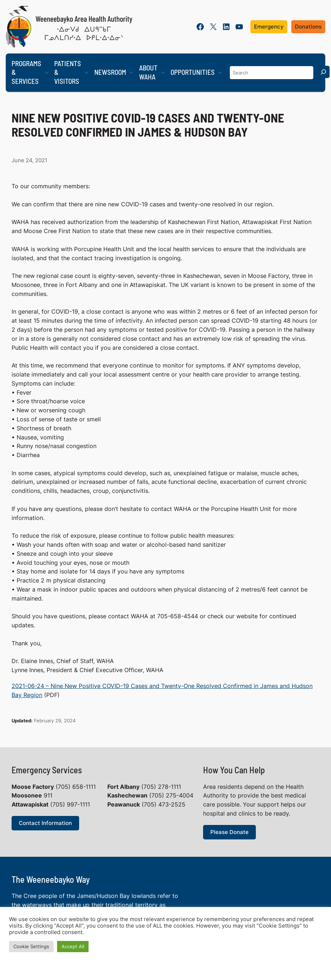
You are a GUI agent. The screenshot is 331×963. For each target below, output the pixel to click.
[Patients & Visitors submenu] (86, 72)
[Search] (323, 72)
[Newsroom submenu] (131, 72)
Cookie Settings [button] (31, 946)
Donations (308, 26)
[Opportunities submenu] (220, 72)
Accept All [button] (72, 946)
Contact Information (45, 823)
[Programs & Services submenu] (46, 72)
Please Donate (229, 832)
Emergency (269, 26)
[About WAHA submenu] (163, 72)
